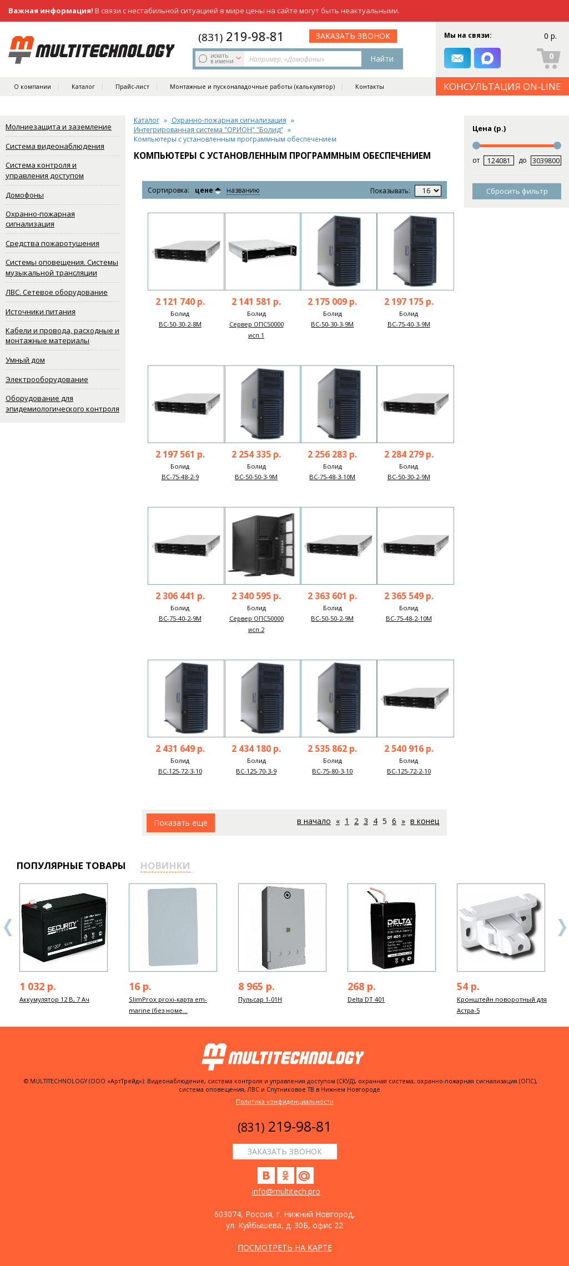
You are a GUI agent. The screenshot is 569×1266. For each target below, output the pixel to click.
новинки (165, 865)
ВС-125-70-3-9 (256, 771)
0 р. (550, 36)
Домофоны (25, 195)
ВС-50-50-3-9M (256, 477)
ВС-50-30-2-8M (180, 324)
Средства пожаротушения (52, 243)
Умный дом (25, 360)
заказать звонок (353, 36)
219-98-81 (241, 36)
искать (221, 58)
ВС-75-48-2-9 (180, 477)
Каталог (83, 87)
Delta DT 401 (366, 999)
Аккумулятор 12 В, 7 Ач (54, 999)
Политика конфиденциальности (285, 1101)
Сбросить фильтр (517, 191)
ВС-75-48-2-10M (409, 618)
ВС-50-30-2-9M (408, 477)
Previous (8, 927)
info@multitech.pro (286, 1191)
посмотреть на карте (285, 1247)
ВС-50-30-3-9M (332, 324)
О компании (32, 87)
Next (561, 927)
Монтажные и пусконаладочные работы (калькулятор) (252, 87)
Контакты (369, 87)
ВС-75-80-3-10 (332, 771)
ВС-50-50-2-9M (332, 618)
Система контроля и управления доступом (45, 170)
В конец (424, 821)
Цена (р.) (489, 128)
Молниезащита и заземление (59, 127)
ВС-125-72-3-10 (180, 771)
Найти (382, 58)
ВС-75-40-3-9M (408, 324)
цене (204, 190)
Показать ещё (181, 822)
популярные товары (71, 865)
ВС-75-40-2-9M (180, 618)
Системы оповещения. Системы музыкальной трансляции (62, 267)
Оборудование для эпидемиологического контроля (62, 403)
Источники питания (40, 311)
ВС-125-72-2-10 (409, 771)
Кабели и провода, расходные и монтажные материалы (62, 335)
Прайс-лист (132, 87)
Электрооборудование (47, 379)
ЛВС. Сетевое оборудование (57, 292)
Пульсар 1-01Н (260, 999)
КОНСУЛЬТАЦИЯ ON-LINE (502, 86)
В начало (314, 821)
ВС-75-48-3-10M (332, 477)
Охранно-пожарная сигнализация (40, 219)
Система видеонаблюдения (55, 146)
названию (243, 191)
